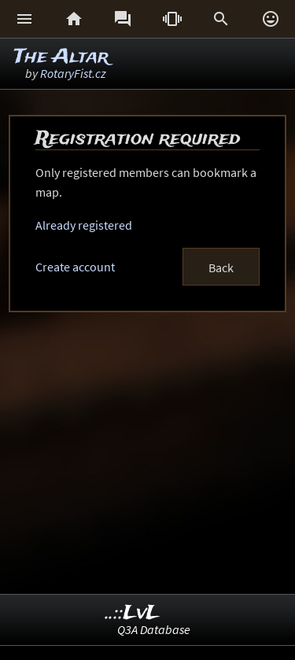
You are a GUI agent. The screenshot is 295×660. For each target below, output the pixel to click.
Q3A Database (153, 629)
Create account (75, 267)
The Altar (61, 57)
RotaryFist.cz (73, 73)
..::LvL (132, 613)
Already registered (83, 225)
